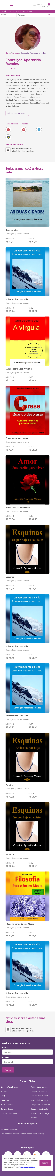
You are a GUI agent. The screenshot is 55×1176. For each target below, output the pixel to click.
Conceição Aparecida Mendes (17, 233)
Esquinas (10, 577)
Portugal (10, 11)
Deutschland (27, 11)
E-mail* (5, 1058)
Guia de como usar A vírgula (19, 369)
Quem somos (6, 1100)
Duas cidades (12, 230)
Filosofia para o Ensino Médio (20, 924)
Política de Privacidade (26, 1168)
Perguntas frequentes (9, 1129)
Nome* (5, 1048)
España (18, 11)
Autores (15, 53)
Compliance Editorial (39, 1091)
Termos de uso (7, 1109)
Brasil (3, 11)
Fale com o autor (18, 113)
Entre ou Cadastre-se (41, 5)
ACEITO (45, 1163)
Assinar (8, 1070)
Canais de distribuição (39, 1109)
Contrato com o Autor (10, 1113)
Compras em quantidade (40, 1104)
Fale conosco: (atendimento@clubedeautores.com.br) (22, 1134)
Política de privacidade (39, 1087)
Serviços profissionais (39, 1096)
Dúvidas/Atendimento (9, 1087)
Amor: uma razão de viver (18, 507)
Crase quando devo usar (17, 438)
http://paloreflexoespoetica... (23, 149)
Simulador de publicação (40, 1116)
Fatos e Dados (7, 1104)
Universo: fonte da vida (17, 299)
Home (8, 53)
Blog (3, 1096)
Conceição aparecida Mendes (17, 372)
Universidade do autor (39, 1100)
